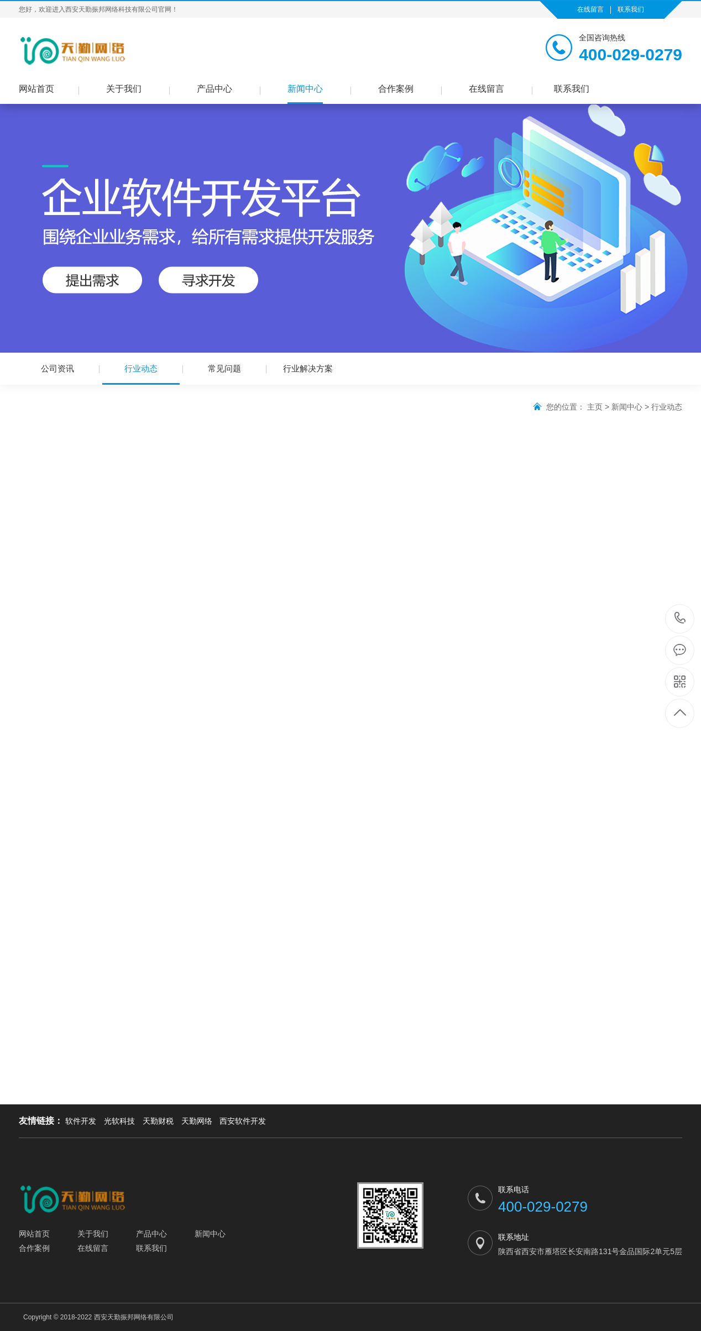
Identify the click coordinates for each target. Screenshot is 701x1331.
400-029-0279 (680, 618)
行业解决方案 (308, 368)
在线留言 (590, 9)
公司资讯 (57, 368)
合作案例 (396, 88)
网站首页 (36, 88)
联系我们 (631, 9)
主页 (595, 406)
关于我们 (124, 88)
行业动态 (141, 374)
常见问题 (224, 368)
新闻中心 (305, 88)
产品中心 (214, 88)
